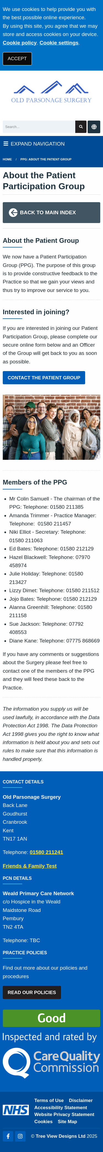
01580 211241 (46, 852)
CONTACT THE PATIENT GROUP (44, 377)
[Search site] (81, 127)
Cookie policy (20, 43)
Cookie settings (59, 43)
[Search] (39, 127)
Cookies (43, 1121)
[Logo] (51, 94)
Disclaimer (81, 1100)
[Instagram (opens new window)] (20, 1136)
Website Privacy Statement (64, 1114)
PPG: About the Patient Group (46, 159)
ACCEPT (17, 58)
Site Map (67, 1121)
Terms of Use (49, 1100)
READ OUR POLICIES (32, 992)
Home (7, 159)
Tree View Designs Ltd (60, 1136)
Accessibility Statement (60, 1107)
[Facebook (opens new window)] (8, 1136)
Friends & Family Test (30, 866)
